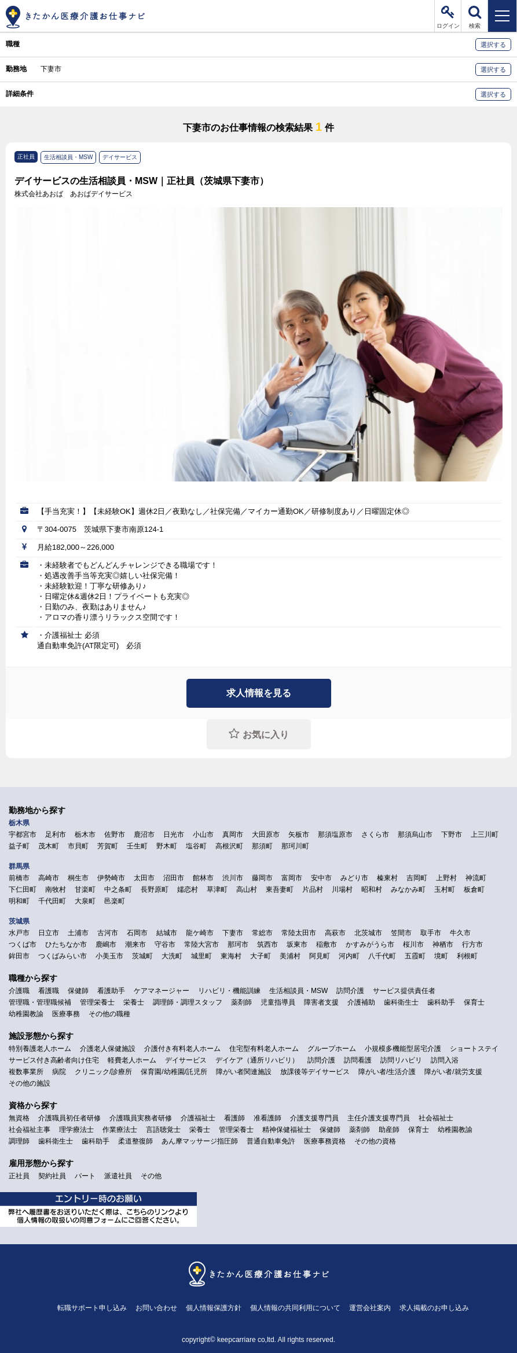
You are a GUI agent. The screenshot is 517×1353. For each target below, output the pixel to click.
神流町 (475, 878)
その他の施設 (29, 1083)
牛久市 (460, 933)
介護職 (19, 991)
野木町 (166, 846)
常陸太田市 (298, 933)
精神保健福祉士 (286, 1130)
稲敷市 (326, 944)
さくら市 (375, 834)
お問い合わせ (156, 1308)
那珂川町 (295, 846)
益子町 (19, 846)
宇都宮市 (22, 834)
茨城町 (142, 956)
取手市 (430, 933)
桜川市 (413, 944)
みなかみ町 (408, 889)
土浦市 (78, 933)
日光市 (173, 834)
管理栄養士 (97, 1002)
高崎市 (48, 878)
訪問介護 (350, 991)
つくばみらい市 (62, 956)
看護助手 (111, 991)
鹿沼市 (144, 834)
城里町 (201, 956)
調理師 (19, 1141)
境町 (441, 956)
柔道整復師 (135, 1141)
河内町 (349, 956)
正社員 (19, 1176)
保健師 (78, 991)
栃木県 (19, 823)
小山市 (203, 834)
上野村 (446, 878)
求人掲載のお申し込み (434, 1308)
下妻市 (51, 69)
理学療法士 (76, 1130)
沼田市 (173, 878)
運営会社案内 (370, 1308)
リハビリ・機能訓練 (229, 991)
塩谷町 (196, 846)
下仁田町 (22, 889)
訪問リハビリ (401, 1060)
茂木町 (48, 846)
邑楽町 (114, 901)
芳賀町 (107, 846)
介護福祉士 (198, 1118)
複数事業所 (26, 1072)
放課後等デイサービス (315, 1072)
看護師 (234, 1118)
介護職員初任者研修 (69, 1118)
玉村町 (444, 889)
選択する (493, 44)
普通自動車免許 (271, 1141)
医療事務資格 (325, 1141)
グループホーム (331, 1049)
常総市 (262, 933)
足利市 (55, 834)
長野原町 (154, 889)
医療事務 (66, 1014)
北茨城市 (368, 933)
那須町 (262, 846)
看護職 (48, 991)
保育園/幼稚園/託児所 (174, 1072)
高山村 (246, 889)
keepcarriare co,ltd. (246, 1340)
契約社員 (52, 1176)
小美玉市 (109, 956)
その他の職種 (109, 1014)
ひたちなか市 (66, 944)
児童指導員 (278, 1002)
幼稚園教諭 (26, 1014)
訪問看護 (358, 1060)
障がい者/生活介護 (387, 1072)
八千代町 (382, 956)
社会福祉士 (436, 1118)
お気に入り (266, 735)
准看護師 (267, 1118)
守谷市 (165, 944)
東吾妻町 (280, 889)
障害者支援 (321, 1002)
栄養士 (133, 1002)
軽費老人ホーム (132, 1060)
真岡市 (232, 834)
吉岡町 (416, 878)
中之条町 (118, 889)
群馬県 (19, 866)
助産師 (389, 1130)
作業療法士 (119, 1130)
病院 (59, 1072)
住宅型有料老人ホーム (264, 1049)
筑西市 (267, 944)
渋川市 (232, 878)
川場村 (342, 889)
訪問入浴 (445, 1060)
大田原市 (266, 834)
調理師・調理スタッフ (187, 1002)
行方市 (472, 944)
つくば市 (22, 944)
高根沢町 (229, 846)
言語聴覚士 (163, 1130)
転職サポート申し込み (92, 1308)
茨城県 (19, 921)
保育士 (474, 1002)
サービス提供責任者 (404, 991)
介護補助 (361, 1002)
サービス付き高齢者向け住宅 (54, 1060)
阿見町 (319, 956)
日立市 (48, 933)
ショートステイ (474, 1049)
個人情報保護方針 (213, 1308)
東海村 (231, 956)
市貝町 (78, 846)
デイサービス (186, 1060)
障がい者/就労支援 (453, 1072)
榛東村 (387, 878)
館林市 (203, 878)
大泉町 (85, 901)
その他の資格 (375, 1141)
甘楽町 (85, 889)
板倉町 (474, 889)
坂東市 (297, 944)
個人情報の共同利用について (295, 1308)
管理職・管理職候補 (40, 1002)
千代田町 (52, 901)
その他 (151, 1176)
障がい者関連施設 (244, 1072)
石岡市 (137, 933)
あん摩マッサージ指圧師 (200, 1141)
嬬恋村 (187, 889)
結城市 (166, 933)
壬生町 (137, 846)
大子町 (260, 956)
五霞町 (415, 956)
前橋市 (19, 878)
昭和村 (371, 889)
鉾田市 (19, 956)
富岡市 (291, 878)
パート (85, 1176)
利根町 (467, 956)
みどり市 (354, 878)
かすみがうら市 (370, 944)
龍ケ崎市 (200, 933)
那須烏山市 (415, 834)
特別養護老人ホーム (40, 1049)
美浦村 (290, 956)
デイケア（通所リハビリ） (257, 1060)
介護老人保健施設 (107, 1049)
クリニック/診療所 (103, 1072)
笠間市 (401, 933)
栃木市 (85, 834)
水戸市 (19, 933)
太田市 (144, 878)
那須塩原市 (335, 834)
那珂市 (238, 944)
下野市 (451, 834)
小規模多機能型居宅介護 (403, 1049)
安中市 (321, 878)
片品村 (312, 889)
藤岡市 (262, 878)
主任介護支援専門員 (378, 1118)
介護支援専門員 (314, 1118)
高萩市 (335, 933)
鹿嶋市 (106, 944)
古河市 (107, 933)
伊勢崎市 (111, 878)
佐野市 (114, 834)
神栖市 (442, 944)
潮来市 (135, 944)
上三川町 (484, 834)
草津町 (217, 889)
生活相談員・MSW (298, 991)
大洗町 (172, 956)
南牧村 (55, 889)
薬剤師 (241, 1002)
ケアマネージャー (161, 991)
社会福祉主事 (29, 1130)
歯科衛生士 (401, 1002)
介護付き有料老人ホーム (182, 1049)
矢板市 (298, 834)
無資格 (19, 1118)
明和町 (19, 901)
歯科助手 (441, 1002)
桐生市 (78, 878)
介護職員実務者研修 (140, 1118)
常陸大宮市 (201, 944)
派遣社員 (118, 1176)
